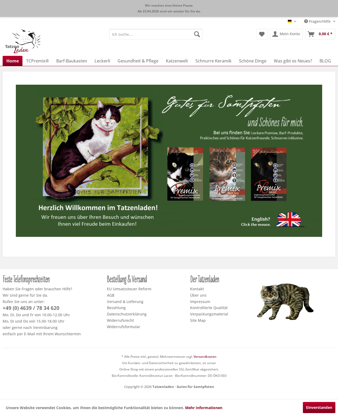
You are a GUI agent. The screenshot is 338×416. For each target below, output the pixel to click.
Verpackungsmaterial (209, 313)
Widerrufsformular (123, 326)
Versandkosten (205, 356)
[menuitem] (156, 34)
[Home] (12, 61)
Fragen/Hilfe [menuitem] (318, 21)
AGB (110, 295)
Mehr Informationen (203, 407)
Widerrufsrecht (120, 320)
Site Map (198, 320)
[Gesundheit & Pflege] (138, 61)
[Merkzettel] (261, 34)
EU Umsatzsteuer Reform (129, 288)
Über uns (198, 295)
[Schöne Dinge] (252, 61)
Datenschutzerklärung (127, 313)
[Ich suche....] (156, 34)
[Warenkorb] (320, 34)
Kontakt (197, 288)
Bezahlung (116, 307)
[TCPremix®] (37, 61)
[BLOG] (325, 61)
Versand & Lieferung (125, 301)
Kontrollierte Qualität (209, 307)
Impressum (200, 301)
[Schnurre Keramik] (213, 61)
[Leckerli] (102, 61)
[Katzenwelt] (177, 61)
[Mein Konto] (286, 34)
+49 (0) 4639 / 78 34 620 (31, 308)
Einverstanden (319, 407)
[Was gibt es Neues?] (293, 61)
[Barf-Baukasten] (72, 61)
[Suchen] (197, 34)
